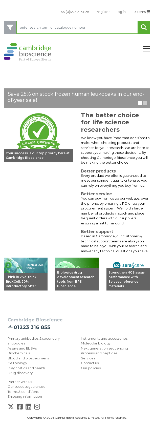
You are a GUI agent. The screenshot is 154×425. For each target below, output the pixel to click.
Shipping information (25, 396)
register (103, 12)
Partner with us (20, 382)
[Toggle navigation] (146, 49)
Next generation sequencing (104, 348)
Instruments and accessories (104, 338)
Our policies (91, 368)
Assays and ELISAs (22, 348)
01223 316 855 (32, 327)
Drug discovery (20, 373)
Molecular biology (96, 343)
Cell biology (17, 363)
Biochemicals (19, 353)
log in (121, 12)
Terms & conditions (23, 392)
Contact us (90, 363)
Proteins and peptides (99, 353)
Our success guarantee (27, 386)
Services (88, 358)
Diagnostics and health (26, 368)
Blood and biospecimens (28, 358)
